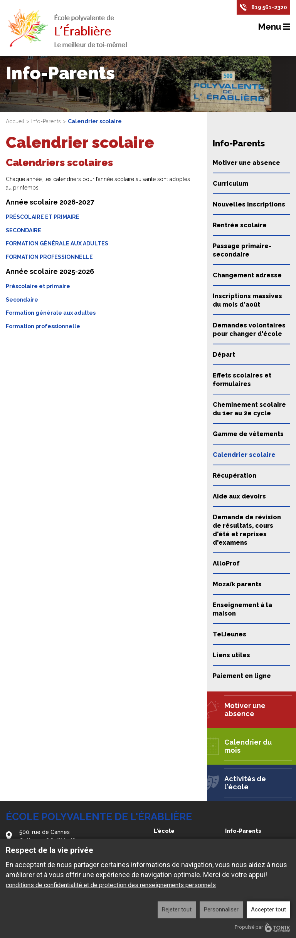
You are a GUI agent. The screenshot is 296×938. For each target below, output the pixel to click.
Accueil (15, 121)
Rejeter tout (177, 909)
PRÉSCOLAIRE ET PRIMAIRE (42, 217)
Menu (274, 27)
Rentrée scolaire (240, 225)
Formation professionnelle (43, 326)
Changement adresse (247, 275)
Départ (224, 354)
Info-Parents (46, 121)
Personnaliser (221, 909)
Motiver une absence (246, 162)
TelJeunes (229, 634)
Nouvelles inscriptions (249, 204)
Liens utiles (231, 655)
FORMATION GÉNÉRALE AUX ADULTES (57, 243)
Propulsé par (262, 927)
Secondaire (22, 300)
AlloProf (226, 563)
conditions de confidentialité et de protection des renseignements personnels (111, 885)
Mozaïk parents (237, 584)
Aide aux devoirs (239, 496)
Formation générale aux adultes (51, 313)
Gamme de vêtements (248, 434)
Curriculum (230, 183)
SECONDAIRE (23, 230)
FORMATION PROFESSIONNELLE (49, 257)
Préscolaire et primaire (38, 286)
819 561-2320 (269, 7)
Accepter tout (268, 909)
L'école (164, 831)
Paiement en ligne (242, 676)
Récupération (234, 475)
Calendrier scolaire (244, 454)
